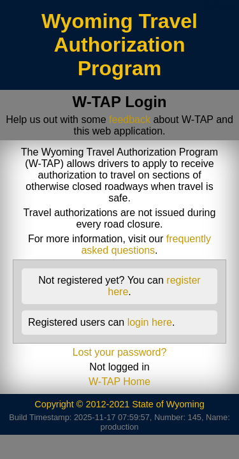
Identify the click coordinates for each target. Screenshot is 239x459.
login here (149, 322)
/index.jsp (221, 5)
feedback (129, 119)
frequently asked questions (146, 244)
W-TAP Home (119, 381)
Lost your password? (120, 352)
